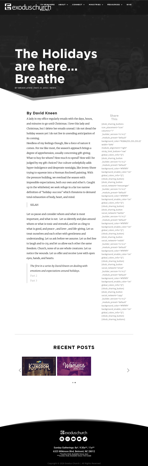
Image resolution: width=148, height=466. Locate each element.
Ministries (95, 5)
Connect (77, 5)
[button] (20, 370)
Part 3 (33, 280)
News (53, 88)
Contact (45, 10)
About (62, 5)
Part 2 (33, 275)
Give (129, 5)
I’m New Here (47, 5)
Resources (113, 5)
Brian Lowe (25, 88)
